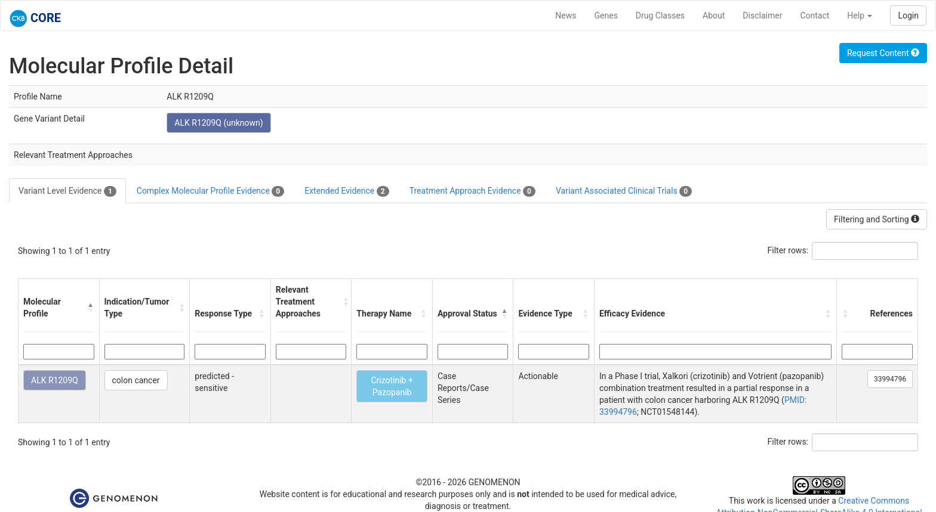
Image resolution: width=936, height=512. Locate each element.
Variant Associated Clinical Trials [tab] (624, 191)
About (714, 15)
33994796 (890, 379)
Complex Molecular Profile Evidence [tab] (210, 191)
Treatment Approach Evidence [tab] (472, 191)
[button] (90, 308)
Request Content (883, 53)
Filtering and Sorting (876, 219)
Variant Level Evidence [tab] (67, 191)
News (565, 15)
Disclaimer (762, 15)
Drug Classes (660, 15)
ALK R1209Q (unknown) (218, 123)
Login (908, 15)
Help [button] (859, 15)
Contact (814, 15)
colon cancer (136, 380)
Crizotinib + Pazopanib (391, 386)
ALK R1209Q (54, 380)
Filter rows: (788, 250)
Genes (606, 15)
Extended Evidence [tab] (346, 191)
